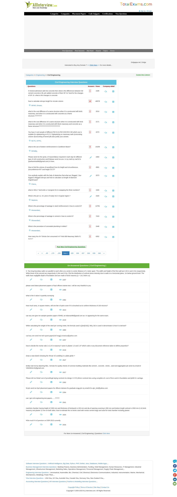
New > (65, 253)
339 (94, 253)
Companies (65, 14)
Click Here (106, 433)
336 (77, 253)
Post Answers (79, 51)
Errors (112, 51)
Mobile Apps (102, 463)
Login (149, 11)
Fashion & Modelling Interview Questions (81, 481)
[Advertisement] (88, 32)
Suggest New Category (143, 75)
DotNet (82, 463)
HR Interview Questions (57, 481)
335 (72, 253)
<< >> (93, 65)
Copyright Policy (73, 487)
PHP (77, 463)
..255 (59, 253)
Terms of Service (86, 487)
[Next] (104, 253)
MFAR (33, 105)
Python (72, 463)
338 (88, 253)
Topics (105, 51)
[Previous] (38, 253)
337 (83, 253)
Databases (93, 463)
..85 (46, 253)
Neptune (34, 200)
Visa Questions (121, 14)
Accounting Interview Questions (37, 481)
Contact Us (105, 487)
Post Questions (67, 51)
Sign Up (142, 11)
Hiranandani (35, 210)
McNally (34, 151)
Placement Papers (79, 14)
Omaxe (39, 105)
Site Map (97, 487)
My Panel (90, 51)
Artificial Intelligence (55, 463)
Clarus (33, 184)
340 (99, 253)
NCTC (33, 141)
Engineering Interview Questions (37, 472)
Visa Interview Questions (34, 478)
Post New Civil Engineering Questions (71, 247)
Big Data (66, 463)
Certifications (107, 14)
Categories (54, 14)
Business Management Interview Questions (41, 467)
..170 (52, 253)
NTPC (39, 141)
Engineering (40, 75)
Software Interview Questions (36, 463)
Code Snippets (94, 14)
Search (98, 51)
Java (87, 463)
